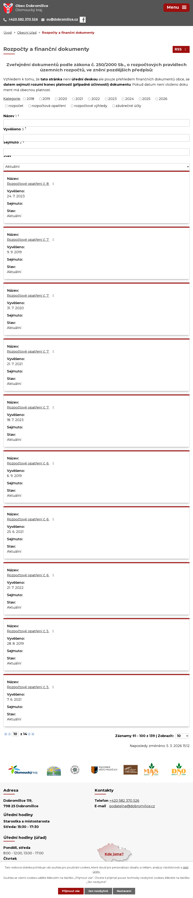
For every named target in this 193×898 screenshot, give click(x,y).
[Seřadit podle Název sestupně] (19, 116)
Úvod (8, 32)
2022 (95, 99)
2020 (62, 99)
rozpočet (15, 106)
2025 (146, 99)
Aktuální (14, 216)
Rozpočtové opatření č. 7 (31, 240)
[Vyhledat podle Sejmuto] (96, 152)
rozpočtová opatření (49, 106)
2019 (46, 99)
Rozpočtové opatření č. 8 (31, 184)
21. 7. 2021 (15, 364)
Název (10, 116)
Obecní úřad (27, 32)
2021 (79, 99)
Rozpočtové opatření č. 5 (31, 631)
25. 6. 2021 (15, 532)
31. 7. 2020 (15, 308)
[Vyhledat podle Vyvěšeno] (96, 138)
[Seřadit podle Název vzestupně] (19, 114)
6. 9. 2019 (14, 476)
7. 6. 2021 (14, 699)
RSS (181, 49)
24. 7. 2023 (16, 196)
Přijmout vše (71, 891)
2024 (129, 99)
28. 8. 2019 (15, 644)
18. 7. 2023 (15, 420)
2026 (163, 99)
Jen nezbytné (98, 891)
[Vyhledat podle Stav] (96, 166)
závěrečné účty (128, 106)
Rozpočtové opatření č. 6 (31, 463)
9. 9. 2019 (14, 252)
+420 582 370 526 (124, 801)
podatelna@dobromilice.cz (132, 806)
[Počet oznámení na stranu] (182, 735)
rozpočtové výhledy (90, 106)
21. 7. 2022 (15, 588)
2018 (30, 99)
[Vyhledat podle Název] (96, 123)
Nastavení (124, 891)
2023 (112, 99)
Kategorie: (12, 99)
